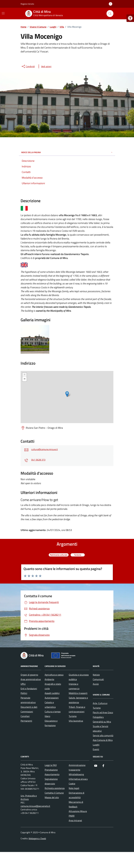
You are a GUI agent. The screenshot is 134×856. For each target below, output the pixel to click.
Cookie (72, 783)
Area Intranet (75, 820)
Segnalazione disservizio (51, 781)
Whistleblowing (76, 774)
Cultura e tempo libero (53, 714)
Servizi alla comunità (103, 735)
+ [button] (25, 375)
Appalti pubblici (52, 693)
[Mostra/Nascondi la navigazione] (3, 13)
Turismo (73, 716)
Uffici (23, 684)
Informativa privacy (78, 779)
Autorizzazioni (52, 697)
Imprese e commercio (74, 686)
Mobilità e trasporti (78, 693)
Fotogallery (98, 717)
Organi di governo (29, 674)
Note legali (74, 788)
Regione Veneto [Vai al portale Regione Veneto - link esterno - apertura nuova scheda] (27, 3)
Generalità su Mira (102, 721)
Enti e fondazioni (29, 688)
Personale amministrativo (28, 700)
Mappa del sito (52, 797)
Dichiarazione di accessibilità (76, 795)
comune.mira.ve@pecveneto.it (35, 806)
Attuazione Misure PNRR (78, 813)
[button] (130, 18)
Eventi (96, 749)
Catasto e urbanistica (50, 705)
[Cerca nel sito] (109, 13)
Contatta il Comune (54, 793)
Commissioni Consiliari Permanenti (27, 716)
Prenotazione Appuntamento (52, 772)
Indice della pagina (67, 152)
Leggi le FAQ (51, 765)
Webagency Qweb (37, 838)
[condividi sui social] (28, 66)
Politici (24, 693)
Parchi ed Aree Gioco (103, 712)
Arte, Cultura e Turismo (100, 705)
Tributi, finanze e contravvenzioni (77, 709)
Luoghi (96, 744)
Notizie (96, 674)
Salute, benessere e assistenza (78, 700)
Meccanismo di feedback (76, 804)
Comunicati (98, 679)
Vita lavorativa (76, 721)
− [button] (25, 379)
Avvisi (96, 684)
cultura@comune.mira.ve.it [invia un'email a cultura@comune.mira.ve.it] (44, 449)
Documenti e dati (29, 707)
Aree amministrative (31, 679)
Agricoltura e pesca (54, 674)
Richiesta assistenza (55, 788)
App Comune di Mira (103, 740)
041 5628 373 (38, 459)
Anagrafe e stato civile (53, 686)
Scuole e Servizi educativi (100, 729)
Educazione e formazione (51, 723)
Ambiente (49, 679)
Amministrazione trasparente (77, 767)
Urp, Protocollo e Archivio (29, 797)
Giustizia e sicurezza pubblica (79, 677)
